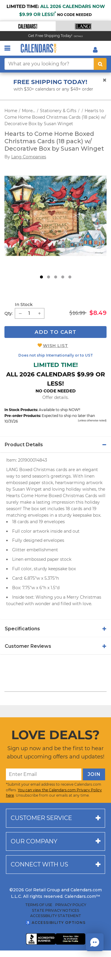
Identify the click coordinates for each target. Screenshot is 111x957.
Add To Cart (55, 332)
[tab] (55, 445)
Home (10, 110)
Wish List (55, 345)
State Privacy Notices (55, 910)
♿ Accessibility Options (56, 922)
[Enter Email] (43, 774)
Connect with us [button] (39, 864)
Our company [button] (34, 841)
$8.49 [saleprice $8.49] (98, 312)
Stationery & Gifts (58, 110)
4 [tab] (62, 277)
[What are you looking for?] (49, 64)
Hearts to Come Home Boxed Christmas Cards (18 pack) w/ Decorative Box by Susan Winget (55, 117)
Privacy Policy (70, 905)
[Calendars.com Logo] (38, 48)
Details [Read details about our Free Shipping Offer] (78, 36)
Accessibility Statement (55, 916)
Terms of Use (38, 905)
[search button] (100, 64)
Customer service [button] (41, 817)
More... (28, 110)
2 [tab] (48, 277)
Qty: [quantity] (8, 313)
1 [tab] (41, 277)
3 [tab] (55, 277)
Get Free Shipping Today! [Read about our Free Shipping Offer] (50, 35)
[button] (28, 26)
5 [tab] (69, 277)
